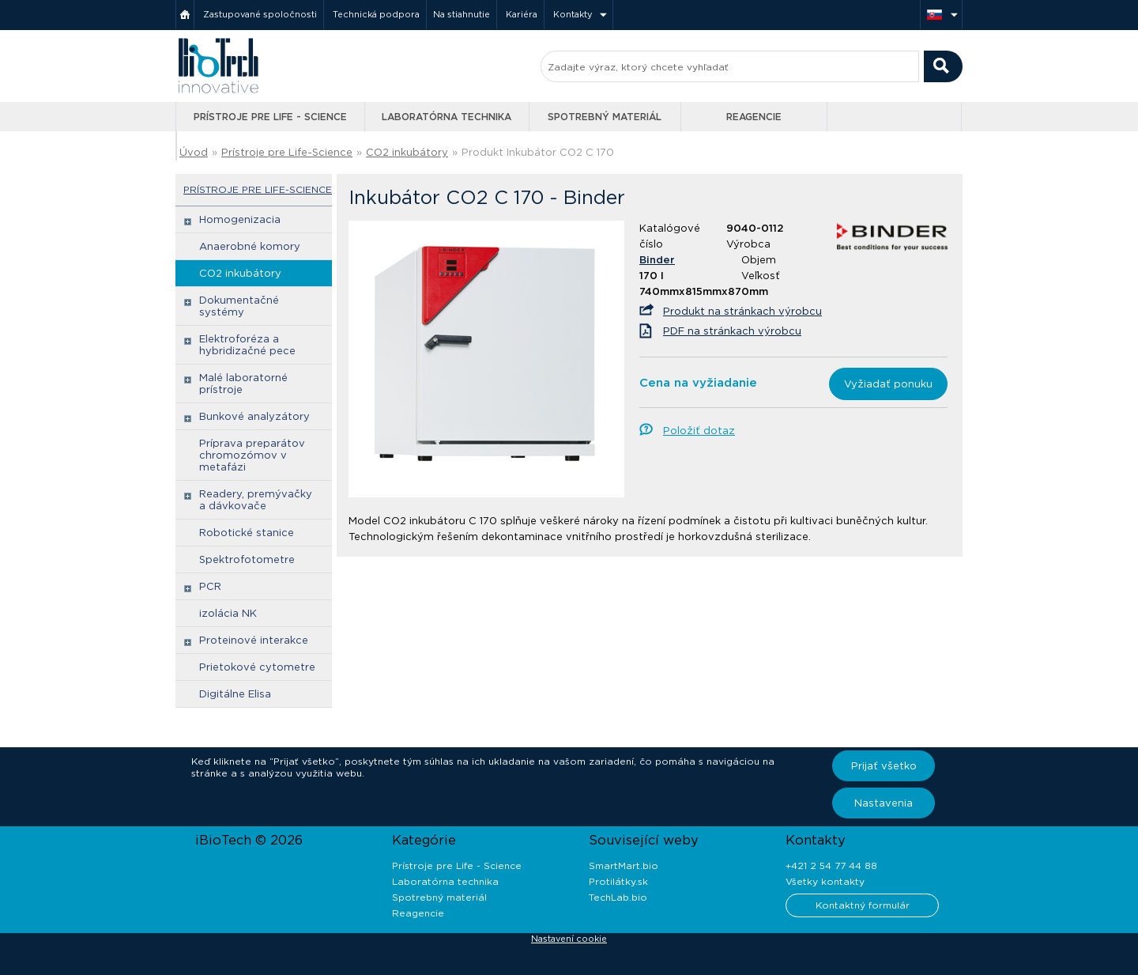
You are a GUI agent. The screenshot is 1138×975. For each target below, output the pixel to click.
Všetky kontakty (825, 881)
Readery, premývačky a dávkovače (255, 500)
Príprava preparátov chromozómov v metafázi (252, 455)
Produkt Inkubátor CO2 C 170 (538, 152)
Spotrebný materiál (604, 117)
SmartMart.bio (623, 865)
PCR (210, 586)
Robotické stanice (246, 533)
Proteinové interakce (253, 640)
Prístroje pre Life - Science (270, 117)
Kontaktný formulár (863, 905)
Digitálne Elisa (235, 694)
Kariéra (521, 14)
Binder (657, 260)
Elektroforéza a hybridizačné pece (247, 345)
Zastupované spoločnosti (260, 14)
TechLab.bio (618, 897)
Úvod (193, 152)
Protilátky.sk (618, 881)
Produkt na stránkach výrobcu (742, 311)
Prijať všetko (884, 766)
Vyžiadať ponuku (888, 384)
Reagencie (754, 117)
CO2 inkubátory (407, 152)
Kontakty (573, 14)
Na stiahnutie (461, 14)
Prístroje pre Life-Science (286, 152)
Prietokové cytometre (257, 667)
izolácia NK (228, 613)
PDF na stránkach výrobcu (732, 331)
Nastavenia (883, 803)
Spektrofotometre (247, 559)
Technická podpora (376, 14)
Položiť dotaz (699, 430)
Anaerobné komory (249, 246)
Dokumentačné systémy (239, 306)
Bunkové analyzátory (254, 416)
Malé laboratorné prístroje (243, 383)
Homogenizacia (240, 219)
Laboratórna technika (446, 117)
